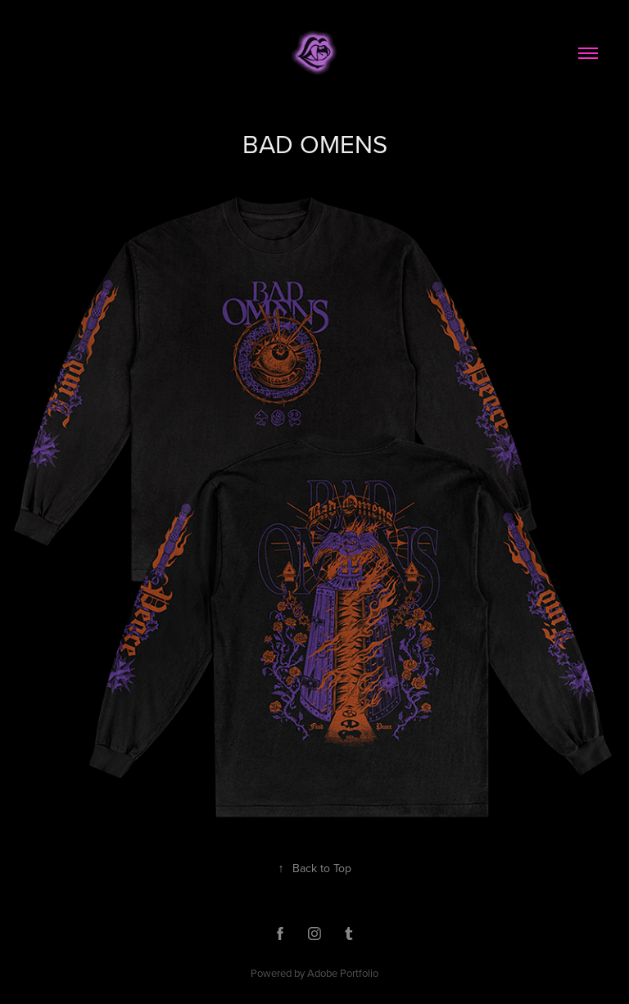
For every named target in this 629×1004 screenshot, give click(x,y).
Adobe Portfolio (342, 973)
